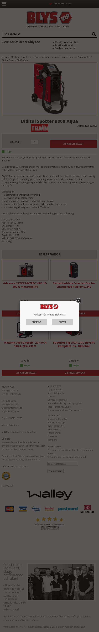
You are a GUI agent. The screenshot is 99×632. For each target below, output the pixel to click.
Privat (62, 322)
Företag (36, 322)
